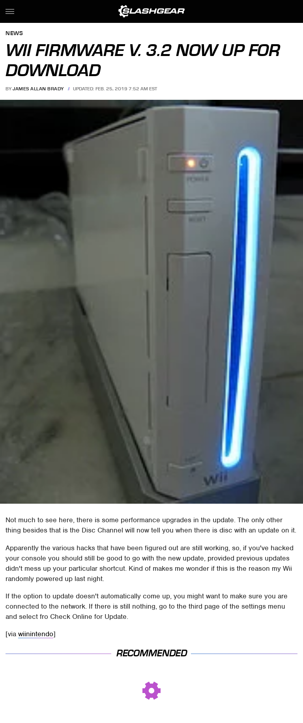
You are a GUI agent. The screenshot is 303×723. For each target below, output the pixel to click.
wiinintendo (35, 634)
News (14, 33)
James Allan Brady (38, 89)
